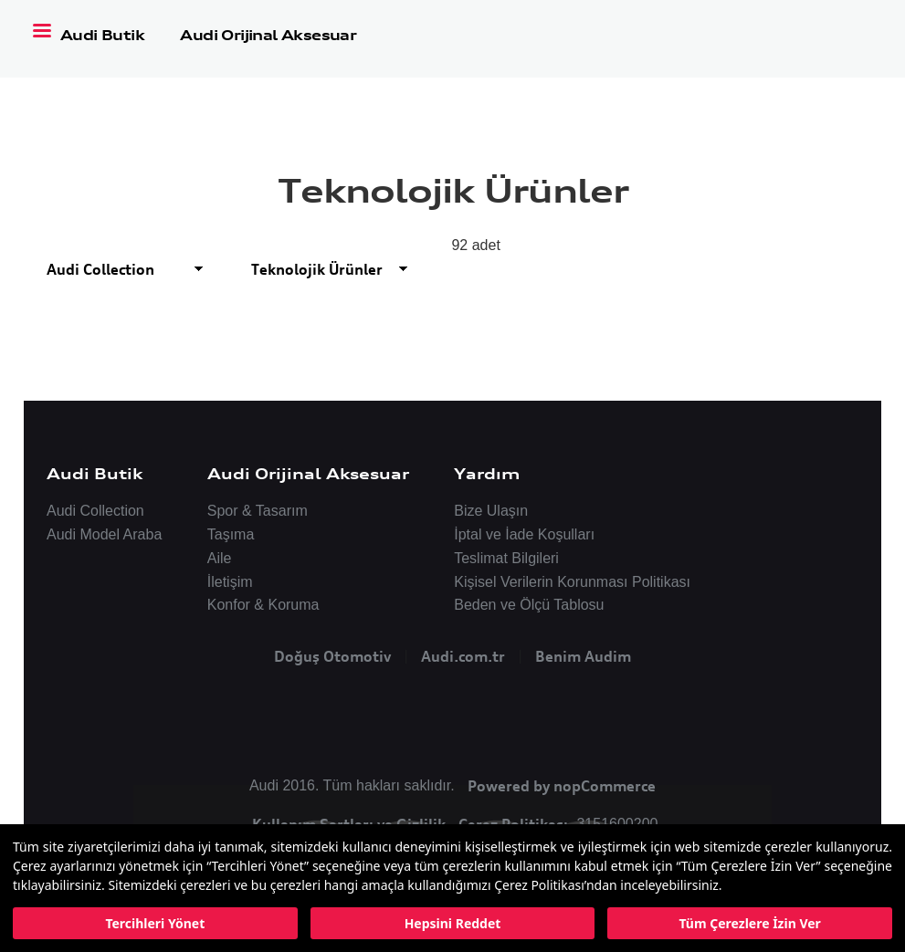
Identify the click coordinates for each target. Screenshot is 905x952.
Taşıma (231, 534)
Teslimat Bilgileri (506, 558)
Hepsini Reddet (453, 923)
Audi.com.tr (463, 656)
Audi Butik (104, 35)
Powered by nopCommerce (562, 786)
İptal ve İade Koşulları (524, 534)
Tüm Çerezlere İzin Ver (749, 923)
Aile (219, 558)
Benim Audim (583, 656)
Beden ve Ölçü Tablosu (529, 604)
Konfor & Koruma (263, 604)
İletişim (230, 582)
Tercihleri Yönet (155, 923)
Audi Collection (95, 510)
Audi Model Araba (104, 534)
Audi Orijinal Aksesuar (268, 35)
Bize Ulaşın (491, 510)
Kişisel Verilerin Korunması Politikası (572, 582)
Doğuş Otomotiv (332, 656)
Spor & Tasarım (257, 510)
